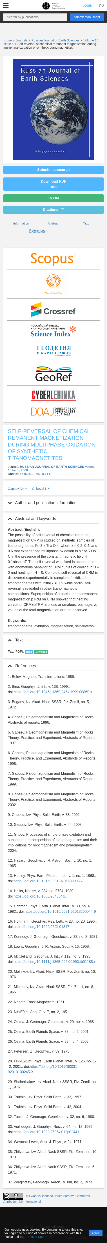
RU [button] (101, 5)
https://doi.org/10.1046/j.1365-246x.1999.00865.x (53, 692)
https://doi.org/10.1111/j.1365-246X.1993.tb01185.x (55, 962)
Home (7, 40)
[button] (5, 5)
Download (41, 651)
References (37, 230)
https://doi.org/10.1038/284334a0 (40, 896)
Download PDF (53, 183)
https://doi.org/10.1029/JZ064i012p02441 (46, 1132)
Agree (95, 1233)
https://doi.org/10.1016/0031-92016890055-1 (49, 881)
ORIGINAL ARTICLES (35, 474)
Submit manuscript (87, 17)
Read (29, 651)
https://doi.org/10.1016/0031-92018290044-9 (60, 911)
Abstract (53, 223)
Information (21, 223)
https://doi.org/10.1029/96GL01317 (41, 927)
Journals (22, 40)
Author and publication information (42, 503)
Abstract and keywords (32, 518)
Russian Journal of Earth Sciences (55, 40)
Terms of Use (34, 1237)
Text (86, 223)
